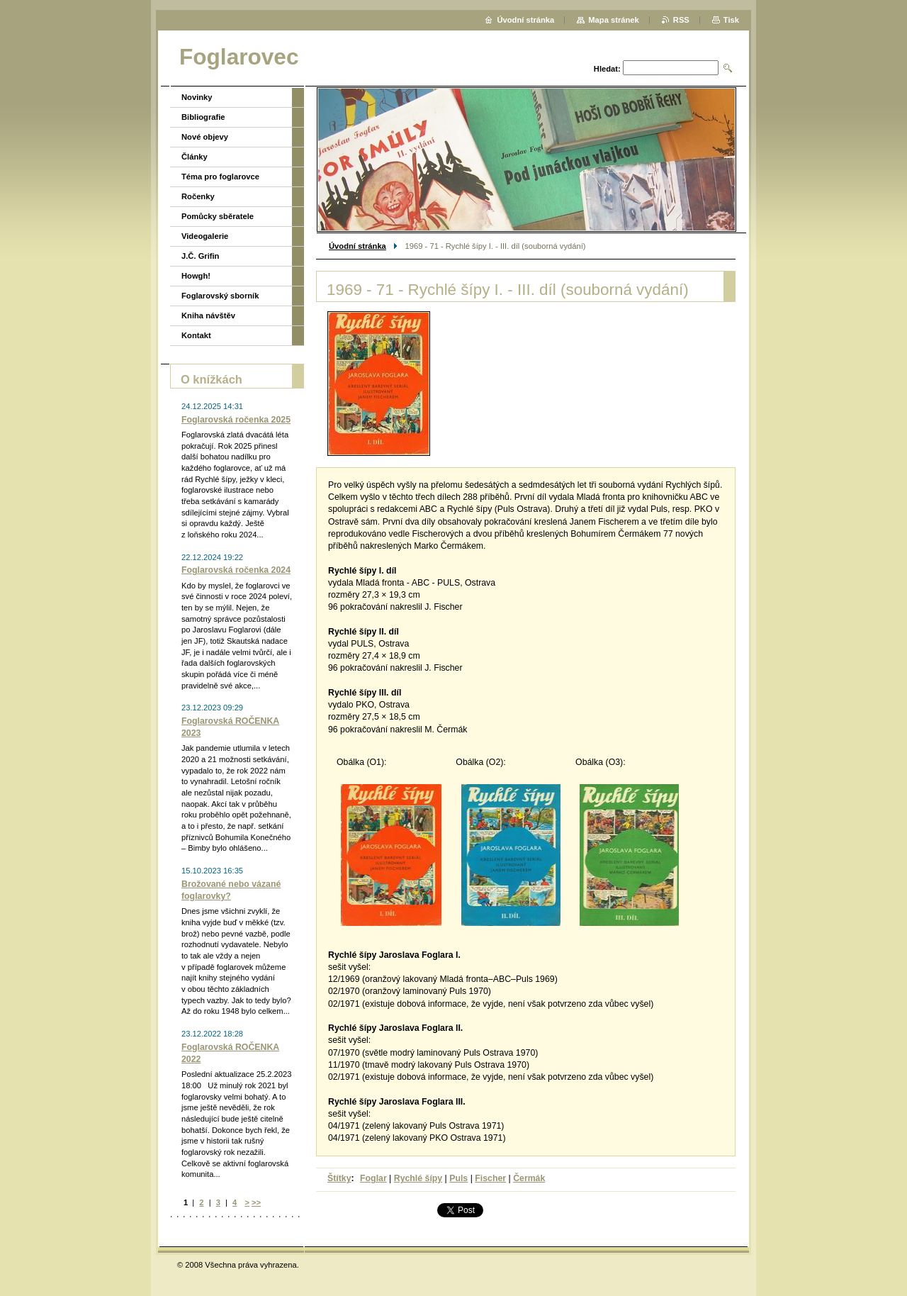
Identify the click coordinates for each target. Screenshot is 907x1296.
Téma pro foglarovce (220, 176)
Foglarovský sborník (220, 295)
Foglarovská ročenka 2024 (236, 570)
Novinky (197, 97)
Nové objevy (204, 137)
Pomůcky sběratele (217, 216)
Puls (458, 1178)
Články (194, 156)
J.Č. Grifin (200, 256)
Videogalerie (204, 236)
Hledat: (607, 69)
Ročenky (198, 196)
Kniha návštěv (208, 315)
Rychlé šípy (418, 1178)
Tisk (731, 20)
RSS (681, 20)
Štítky (339, 1178)
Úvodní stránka (357, 246)
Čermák (529, 1178)
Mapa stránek (613, 20)
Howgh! (195, 276)
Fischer (490, 1178)
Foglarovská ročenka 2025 (236, 420)
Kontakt (196, 335)
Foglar (373, 1178)
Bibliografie (203, 117)
